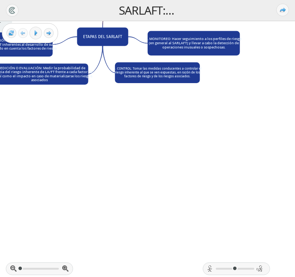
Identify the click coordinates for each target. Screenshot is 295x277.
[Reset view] (11, 33)
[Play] (35, 33)
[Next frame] (48, 33)
